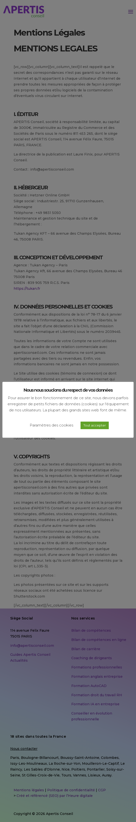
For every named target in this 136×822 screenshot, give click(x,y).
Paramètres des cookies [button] (51, 425)
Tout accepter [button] (94, 425)
